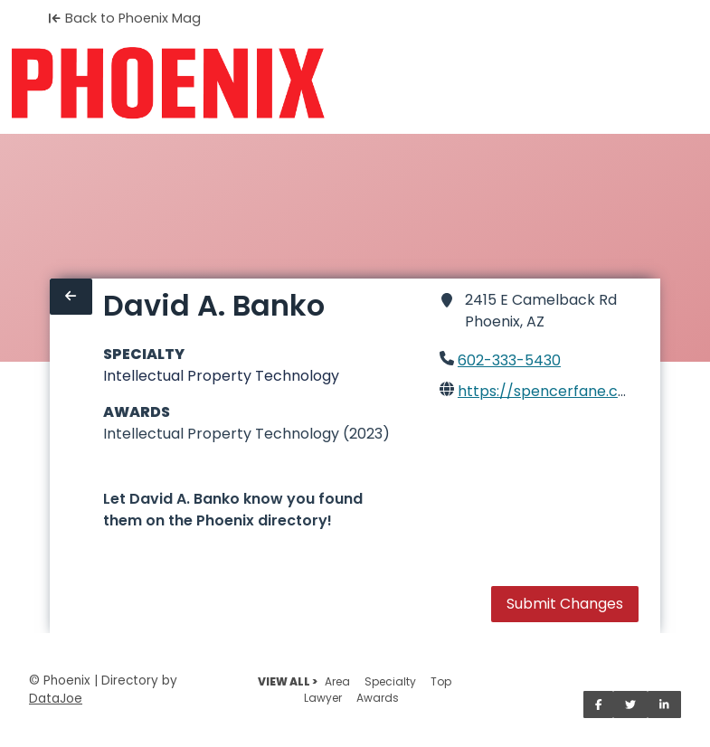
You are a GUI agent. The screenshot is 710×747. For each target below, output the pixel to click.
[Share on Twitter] (630, 704)
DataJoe (55, 698)
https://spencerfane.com (549, 391)
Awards (377, 697)
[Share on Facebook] (598, 704)
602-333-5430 (509, 360)
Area (337, 681)
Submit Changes (564, 603)
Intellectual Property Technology (221, 375)
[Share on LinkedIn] (664, 704)
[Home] (168, 83)
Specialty (390, 681)
